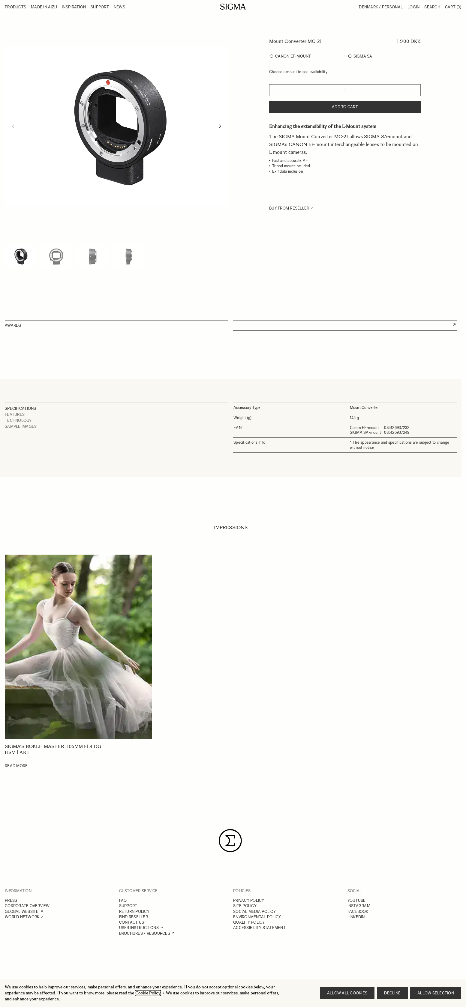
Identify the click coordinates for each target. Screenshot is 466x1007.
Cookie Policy (148, 993)
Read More (16, 766)
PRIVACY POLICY (248, 900)
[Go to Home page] (233, 7)
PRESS (11, 900)
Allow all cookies (347, 993)
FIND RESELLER (133, 917)
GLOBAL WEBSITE (22, 911)
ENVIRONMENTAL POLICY (257, 917)
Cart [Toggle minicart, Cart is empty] (453, 7)
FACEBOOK (357, 911)
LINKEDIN (356, 917)
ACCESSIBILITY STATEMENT (259, 927)
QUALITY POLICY (249, 922)
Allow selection (435, 993)
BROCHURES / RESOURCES (144, 933)
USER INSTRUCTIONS (139, 927)
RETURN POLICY (134, 911)
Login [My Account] (413, 7)
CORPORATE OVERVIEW (27, 906)
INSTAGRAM (358, 906)
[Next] (220, 126)
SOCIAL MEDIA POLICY (254, 911)
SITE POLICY (245, 906)
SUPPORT (128, 906)
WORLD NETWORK (22, 917)
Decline (392, 993)
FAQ (123, 900)
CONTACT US (131, 922)
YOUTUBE (356, 900)
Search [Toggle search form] (432, 7)
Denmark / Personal (381, 7)
